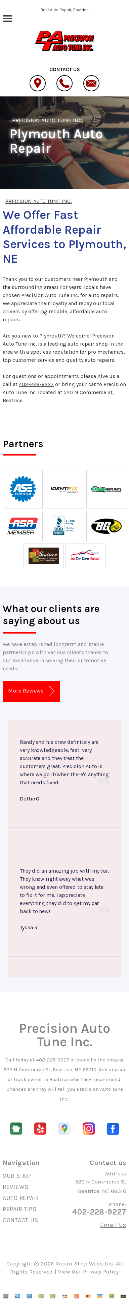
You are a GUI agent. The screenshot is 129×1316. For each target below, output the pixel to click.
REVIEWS (16, 1187)
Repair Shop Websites (84, 1263)
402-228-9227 (36, 384)
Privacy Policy (101, 1271)
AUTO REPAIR (21, 1198)
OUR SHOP (17, 1175)
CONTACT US (20, 1220)
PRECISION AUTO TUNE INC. (47, 120)
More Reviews (31, 691)
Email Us (113, 1225)
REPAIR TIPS (20, 1209)
